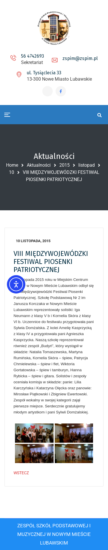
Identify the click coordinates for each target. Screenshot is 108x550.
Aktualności (39, 165)
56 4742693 (32, 56)
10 (11, 172)
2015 (64, 165)
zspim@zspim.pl (80, 58)
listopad (86, 165)
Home (12, 165)
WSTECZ (21, 473)
